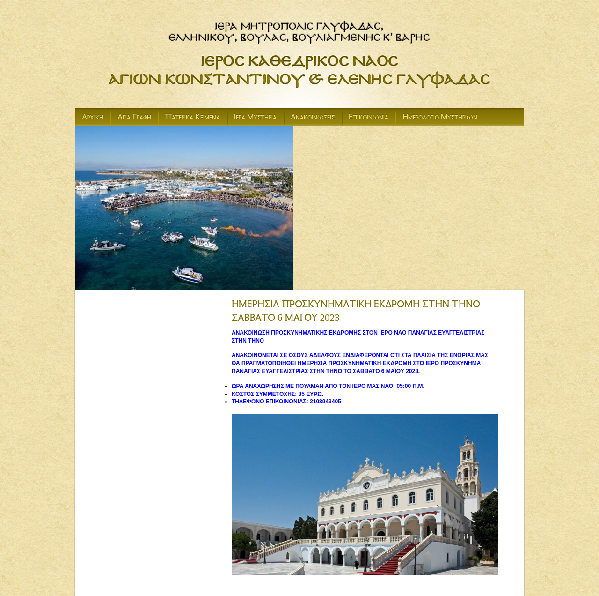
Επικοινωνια (368, 118)
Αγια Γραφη (134, 118)
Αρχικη (92, 118)
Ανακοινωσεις (313, 118)
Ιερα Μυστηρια (255, 118)
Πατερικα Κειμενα (192, 118)
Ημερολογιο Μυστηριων (439, 118)
